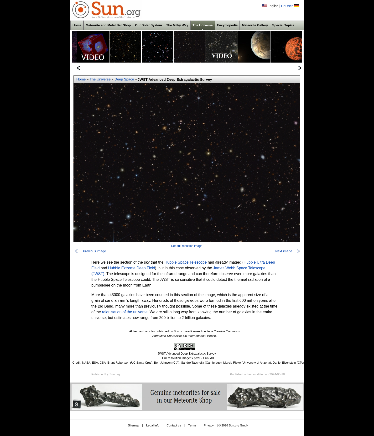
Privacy (209, 425)
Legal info (152, 425)
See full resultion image (187, 246)
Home (77, 25)
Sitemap (133, 425)
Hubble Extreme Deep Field (131, 268)
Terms (192, 425)
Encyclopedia (227, 25)
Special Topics (283, 25)
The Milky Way (177, 25)
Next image (283, 251)
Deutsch (287, 6)
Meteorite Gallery (255, 25)
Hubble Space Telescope (186, 262)
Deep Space (124, 79)
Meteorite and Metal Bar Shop (108, 25)
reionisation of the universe (124, 312)
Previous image (94, 251)
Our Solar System (148, 25)
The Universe (202, 25)
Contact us (173, 425)
